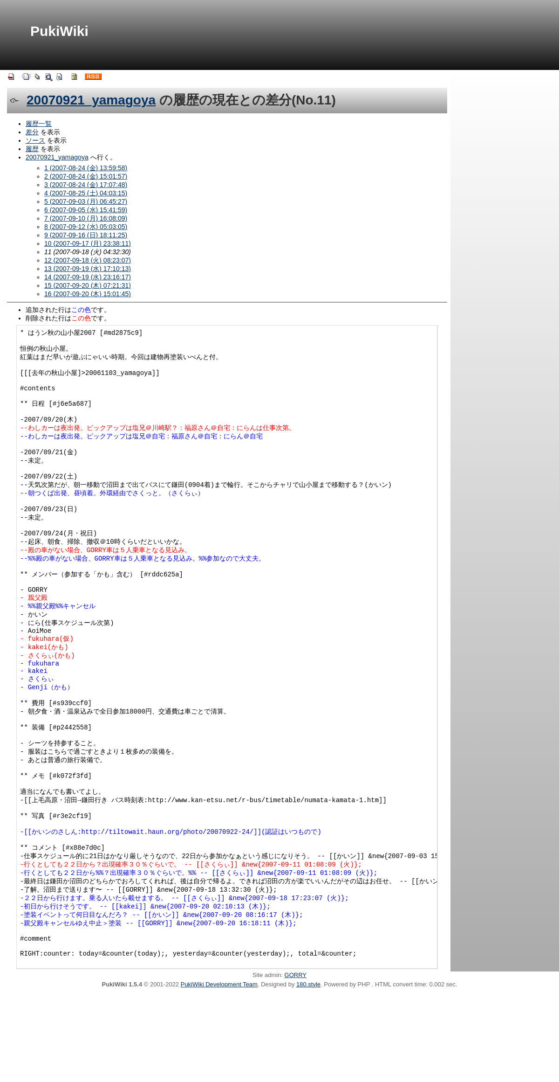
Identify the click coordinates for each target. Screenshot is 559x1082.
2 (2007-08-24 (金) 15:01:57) (85, 176)
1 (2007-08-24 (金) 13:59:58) (85, 168)
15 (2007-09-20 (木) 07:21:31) (87, 285)
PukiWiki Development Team (219, 1071)
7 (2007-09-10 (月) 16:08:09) (85, 218)
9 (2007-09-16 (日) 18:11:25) (85, 235)
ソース (35, 140)
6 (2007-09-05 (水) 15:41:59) (85, 210)
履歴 (32, 149)
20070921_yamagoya (91, 100)
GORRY (296, 1062)
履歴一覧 (39, 123)
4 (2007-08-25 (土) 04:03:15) (85, 193)
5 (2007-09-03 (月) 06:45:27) (85, 201)
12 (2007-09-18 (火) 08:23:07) (87, 260)
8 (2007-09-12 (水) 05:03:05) (85, 226)
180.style (308, 1071)
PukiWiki (59, 31)
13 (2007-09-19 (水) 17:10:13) (87, 268)
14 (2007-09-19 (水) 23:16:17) (87, 277)
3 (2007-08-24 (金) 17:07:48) (85, 184)
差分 (32, 132)
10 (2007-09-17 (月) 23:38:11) (87, 243)
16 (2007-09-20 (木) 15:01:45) (87, 294)
